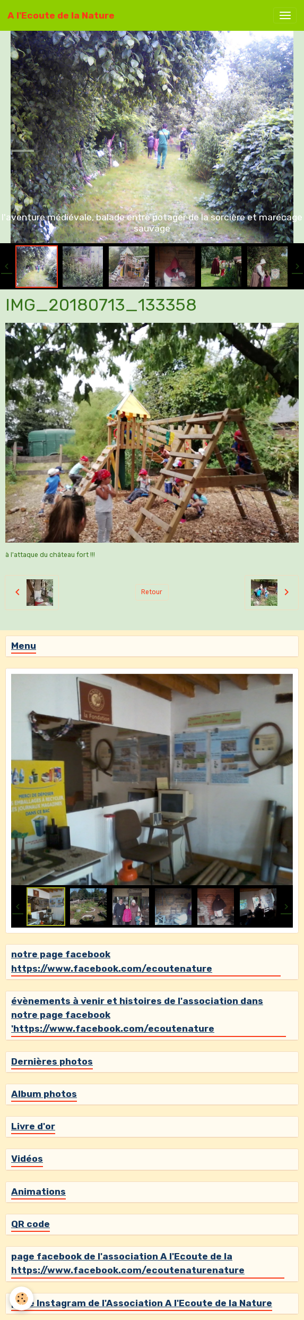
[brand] (61, 15)
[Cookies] (21, 1298)
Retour (151, 592)
